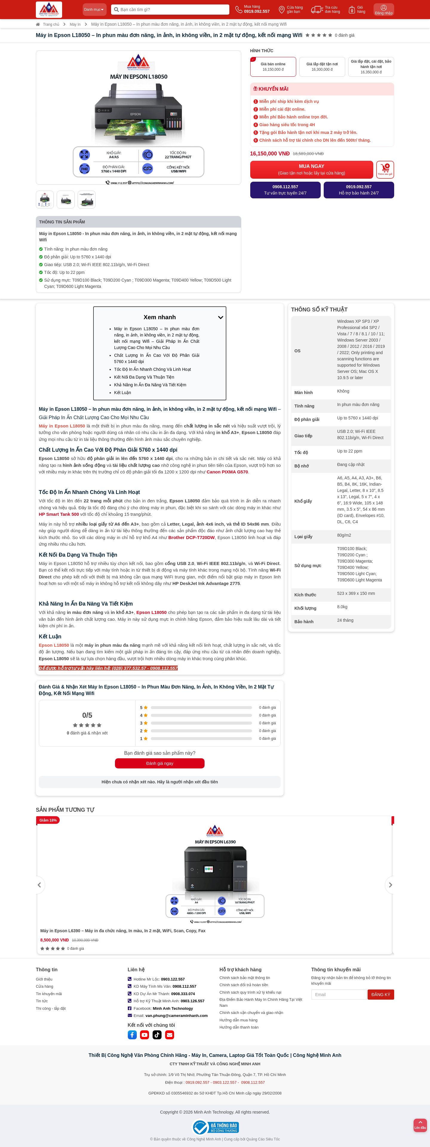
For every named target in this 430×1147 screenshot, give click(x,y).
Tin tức (42, 1001)
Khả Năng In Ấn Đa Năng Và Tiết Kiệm (150, 384)
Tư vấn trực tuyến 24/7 (285, 189)
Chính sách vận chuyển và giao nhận (251, 1012)
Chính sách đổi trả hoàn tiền (243, 985)
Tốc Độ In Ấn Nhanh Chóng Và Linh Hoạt (152, 369)
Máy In (75, 24)
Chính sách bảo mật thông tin (244, 977)
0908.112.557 (184, 986)
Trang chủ (47, 24)
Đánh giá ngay (159, 763)
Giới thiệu (44, 979)
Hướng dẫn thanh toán (239, 1027)
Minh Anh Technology (173, 1008)
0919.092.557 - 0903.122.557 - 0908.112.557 (225, 1082)
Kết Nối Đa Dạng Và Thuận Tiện (144, 377)
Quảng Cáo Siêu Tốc (263, 1139)
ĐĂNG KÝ (380, 994)
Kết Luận (122, 392)
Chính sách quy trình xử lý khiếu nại (250, 992)
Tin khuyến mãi (49, 994)
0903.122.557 (173, 979)
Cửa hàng (44, 986)
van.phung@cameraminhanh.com (176, 1015)
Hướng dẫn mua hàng (238, 1020)
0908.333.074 (183, 994)
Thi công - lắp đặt (51, 1008)
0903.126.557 (193, 1001)
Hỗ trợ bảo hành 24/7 (359, 189)
